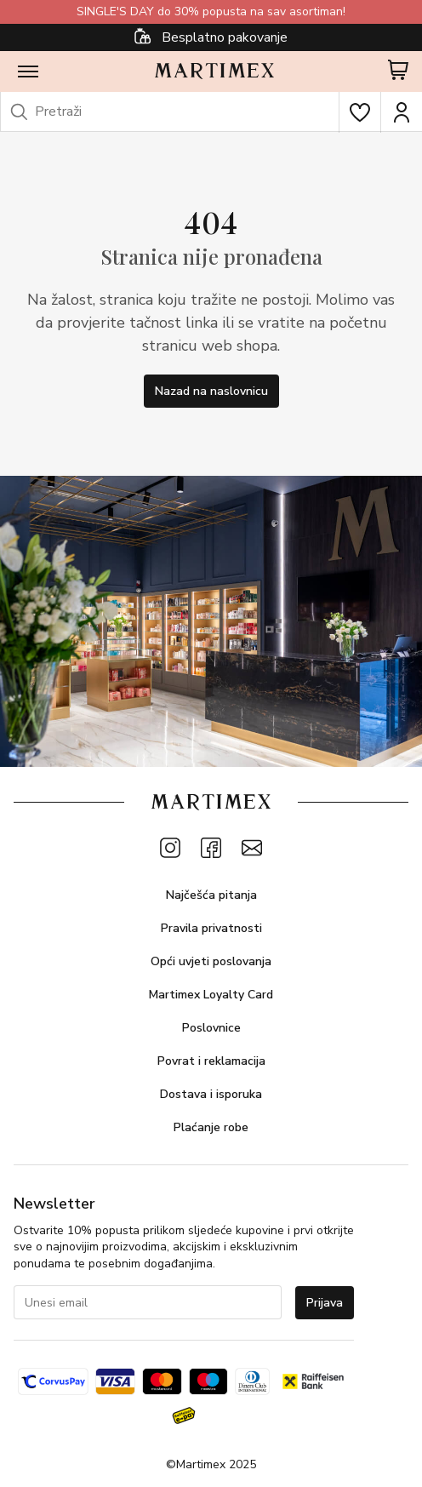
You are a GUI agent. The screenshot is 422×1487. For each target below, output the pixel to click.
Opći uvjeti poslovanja (211, 961)
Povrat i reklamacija (211, 1061)
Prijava (324, 1303)
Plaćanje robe (211, 1127)
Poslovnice (211, 1028)
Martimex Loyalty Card (211, 995)
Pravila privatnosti (211, 928)
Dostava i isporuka (211, 1094)
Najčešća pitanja (211, 895)
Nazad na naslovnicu (211, 391)
